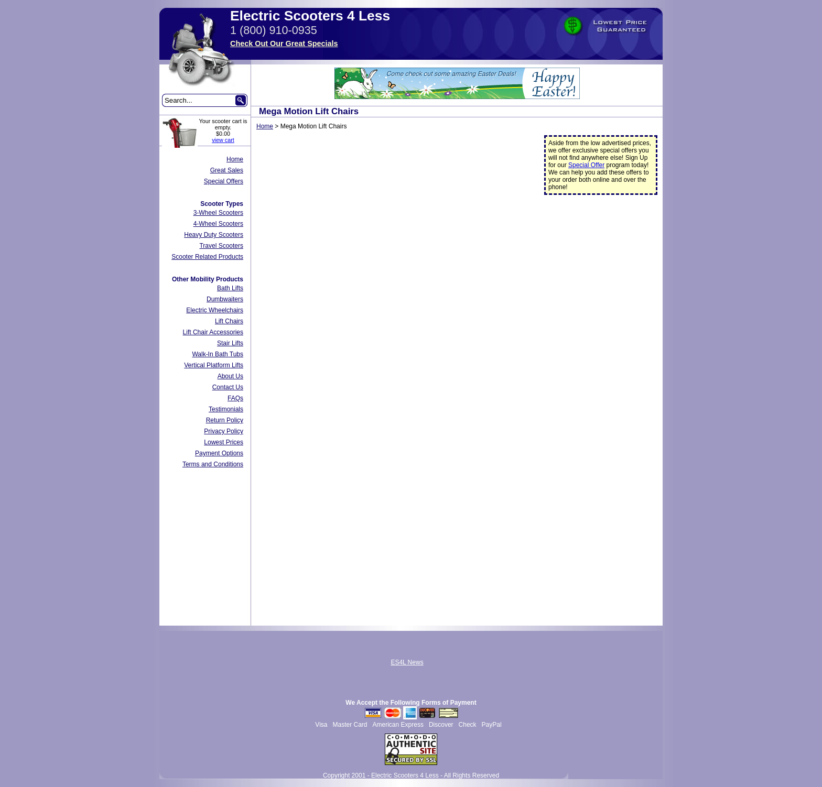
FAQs (235, 398)
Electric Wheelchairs (214, 310)
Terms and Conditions (212, 464)
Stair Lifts (230, 343)
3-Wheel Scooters (218, 212)
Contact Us (227, 387)
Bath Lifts (230, 288)
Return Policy (224, 420)
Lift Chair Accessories (213, 332)
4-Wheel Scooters (218, 223)
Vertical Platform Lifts (213, 365)
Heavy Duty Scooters (213, 234)
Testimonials (226, 409)
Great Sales (226, 170)
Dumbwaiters (225, 299)
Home (234, 159)
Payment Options (219, 453)
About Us (230, 376)
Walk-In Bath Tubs (217, 354)
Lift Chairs (229, 321)
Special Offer (586, 165)
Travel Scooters (221, 245)
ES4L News (407, 662)
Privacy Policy (223, 431)
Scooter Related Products (207, 256)
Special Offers (223, 181)
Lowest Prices (223, 442)
